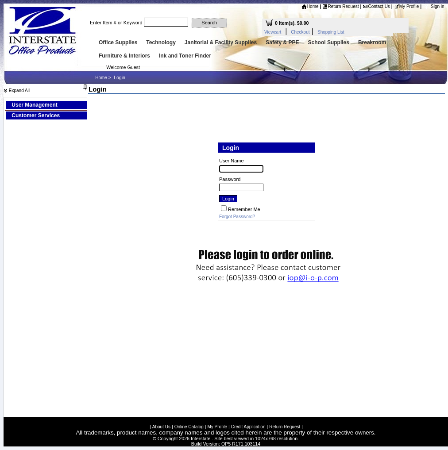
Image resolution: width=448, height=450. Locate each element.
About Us (161, 426)
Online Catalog (189, 426)
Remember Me (244, 209)
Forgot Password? (237, 216)
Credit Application (248, 426)
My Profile (406, 6)
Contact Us (376, 6)
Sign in (437, 6)
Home (310, 6)
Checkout (300, 32)
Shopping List (330, 32)
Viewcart (272, 32)
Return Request (340, 6)
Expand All (17, 90)
